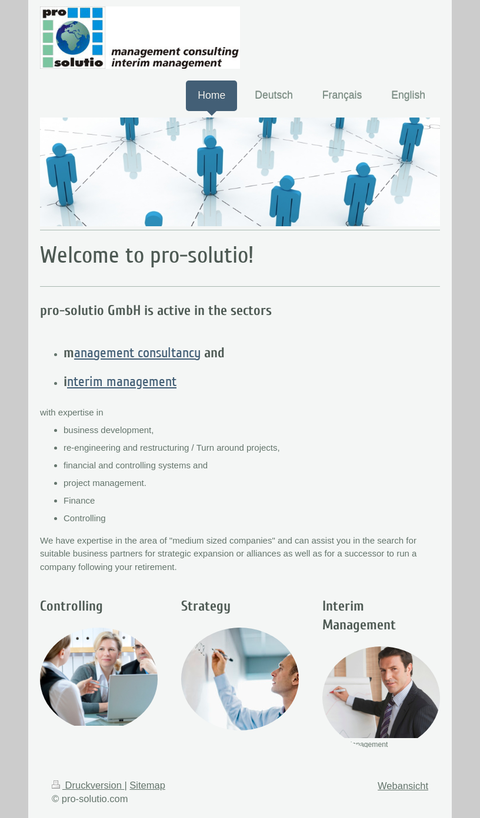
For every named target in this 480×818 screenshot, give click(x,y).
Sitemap (147, 785)
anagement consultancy (137, 352)
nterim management (121, 381)
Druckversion (88, 785)
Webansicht (403, 785)
